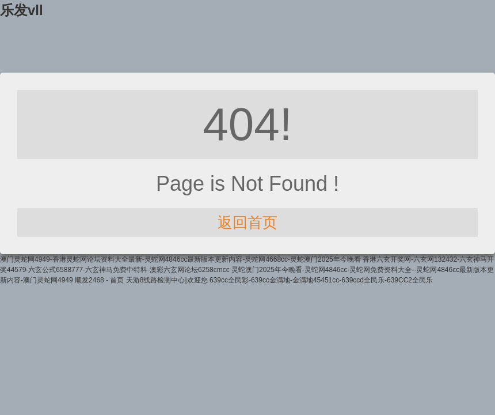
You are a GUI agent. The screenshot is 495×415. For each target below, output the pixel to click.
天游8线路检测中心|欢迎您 (167, 280)
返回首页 (247, 222)
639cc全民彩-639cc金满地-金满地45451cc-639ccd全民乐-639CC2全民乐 (321, 280)
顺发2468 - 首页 (99, 280)
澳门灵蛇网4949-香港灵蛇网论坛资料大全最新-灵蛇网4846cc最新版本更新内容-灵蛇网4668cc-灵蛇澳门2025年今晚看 (180, 259)
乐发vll (21, 10)
